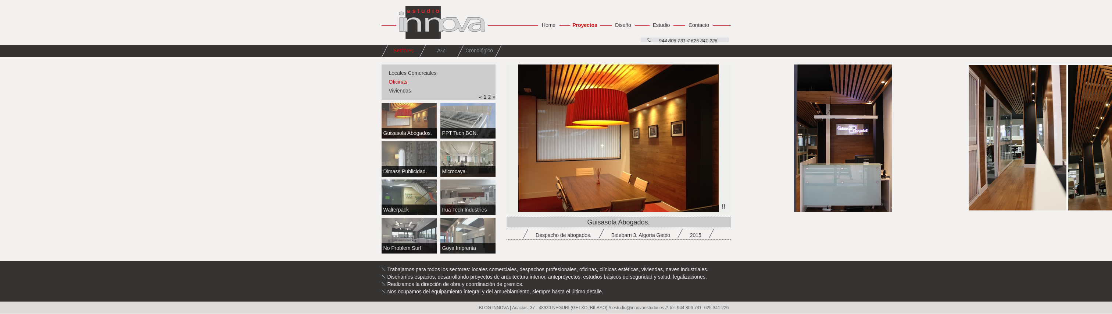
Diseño (623, 25)
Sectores (403, 50)
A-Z (441, 50)
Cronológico (479, 50)
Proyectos (584, 25)
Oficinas (398, 82)
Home (548, 25)
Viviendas (400, 91)
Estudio (661, 25)
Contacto (699, 25)
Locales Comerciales (413, 73)
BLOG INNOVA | (495, 307)
